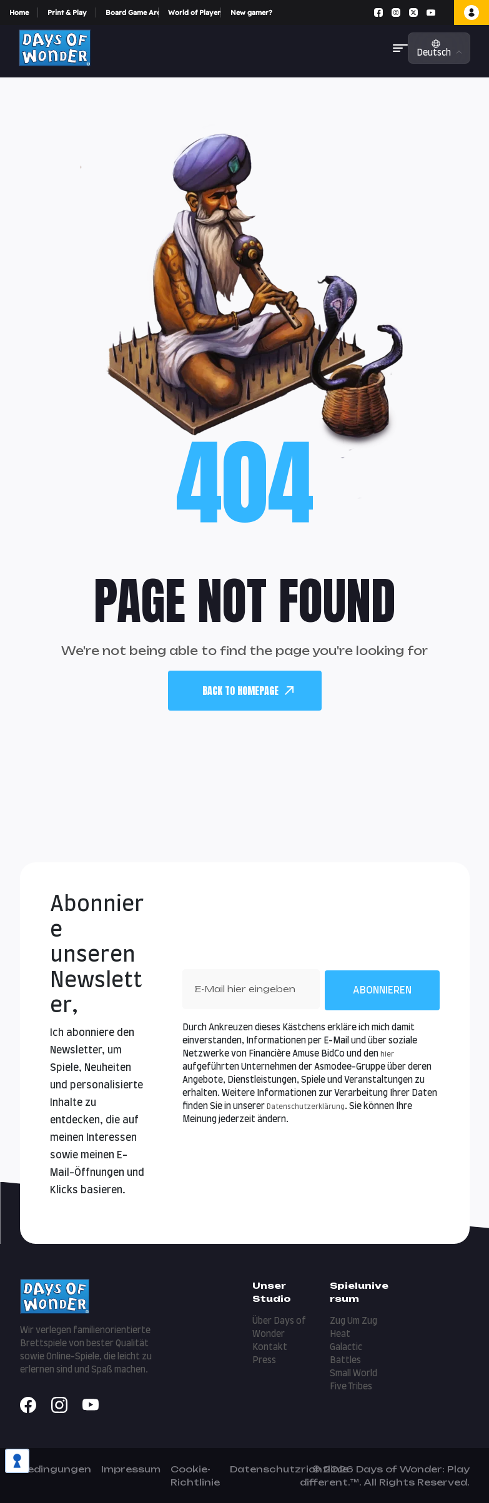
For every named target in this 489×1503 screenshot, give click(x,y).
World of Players (194, 12)
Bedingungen (55, 1469)
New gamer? (251, 12)
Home (19, 12)
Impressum (131, 1469)
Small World (353, 1373)
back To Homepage (248, 690)
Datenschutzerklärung (306, 1106)
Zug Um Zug (353, 1321)
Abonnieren (382, 990)
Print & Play (67, 12)
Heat (340, 1334)
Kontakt (269, 1347)
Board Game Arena (132, 12)
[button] (400, 48)
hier (387, 1054)
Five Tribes (351, 1386)
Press (264, 1360)
